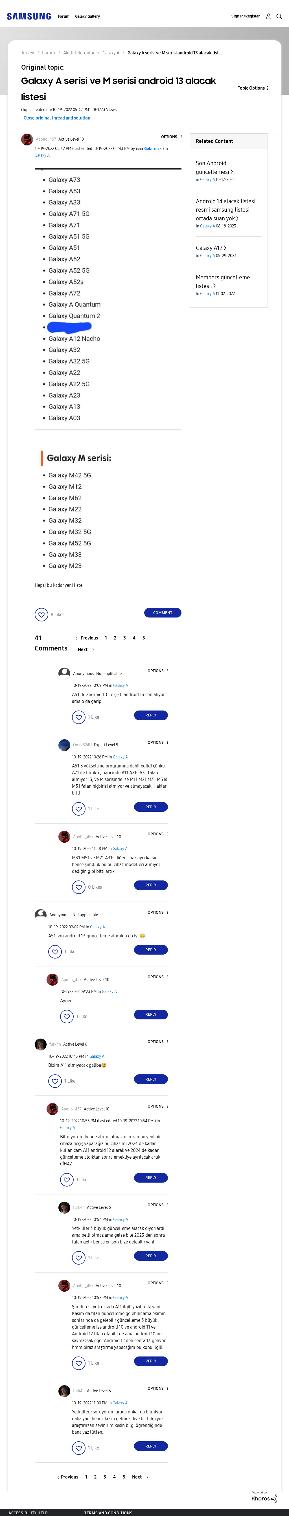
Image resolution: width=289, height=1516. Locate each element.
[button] (171, 137)
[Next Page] (86, 649)
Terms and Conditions (108, 1513)
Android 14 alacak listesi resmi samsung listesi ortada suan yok (225, 210)
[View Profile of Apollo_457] (46, 139)
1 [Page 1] (106, 638)
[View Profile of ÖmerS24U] (82, 745)
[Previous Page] (88, 638)
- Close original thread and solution (55, 118)
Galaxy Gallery (87, 16)
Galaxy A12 (209, 248)
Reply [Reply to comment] (150, 715)
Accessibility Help (28, 1513)
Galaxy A (42, 155)
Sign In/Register (245, 16)
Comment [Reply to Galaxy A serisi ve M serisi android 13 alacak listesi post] (162, 612)
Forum (63, 16)
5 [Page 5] (144, 638)
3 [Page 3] (124, 638)
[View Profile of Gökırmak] (153, 148)
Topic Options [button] (251, 88)
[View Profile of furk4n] (55, 1044)
